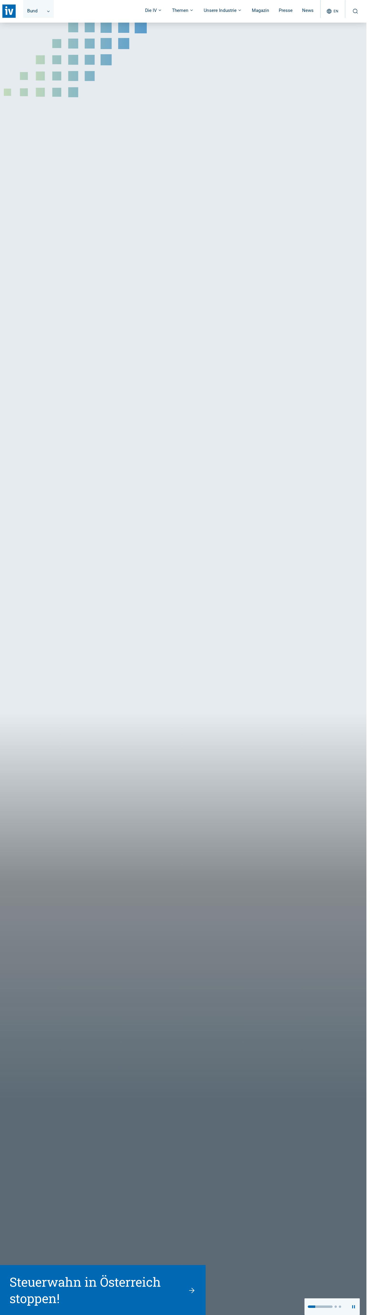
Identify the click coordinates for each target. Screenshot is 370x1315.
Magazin (260, 10)
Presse (286, 10)
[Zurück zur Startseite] (9, 11)
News (308, 10)
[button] (320, 1306)
